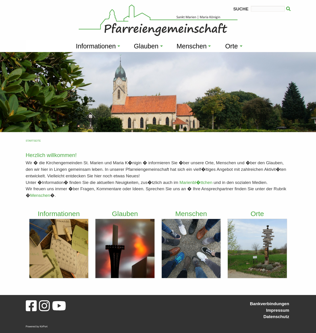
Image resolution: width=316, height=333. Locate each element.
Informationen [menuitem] (96, 46)
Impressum (277, 310)
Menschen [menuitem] (192, 46)
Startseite (33, 140)
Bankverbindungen (269, 303)
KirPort (44, 326)
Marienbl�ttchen (195, 182)
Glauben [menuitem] (146, 46)
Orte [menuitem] (231, 46)
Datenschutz (276, 316)
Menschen (40, 195)
